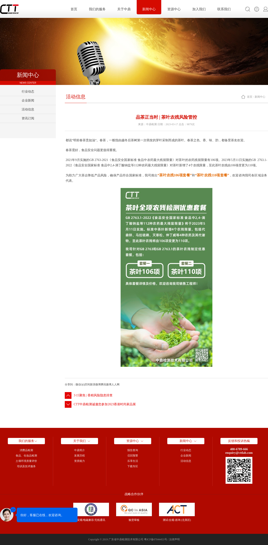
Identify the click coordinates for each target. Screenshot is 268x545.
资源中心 (174, 9)
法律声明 (174, 539)
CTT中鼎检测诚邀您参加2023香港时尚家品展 (105, 404)
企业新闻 (28, 100)
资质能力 (79, 461)
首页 (74, 9)
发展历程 (79, 455)
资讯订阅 (28, 118)
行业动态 (28, 91)
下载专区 (132, 466)
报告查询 (132, 450)
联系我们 (224, 9)
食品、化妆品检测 (26, 455)
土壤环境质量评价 (26, 461)
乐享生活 (132, 461)
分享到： (70, 384)
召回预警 (132, 455)
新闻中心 (149, 9)
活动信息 (28, 109)
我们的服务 (97, 9)
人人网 (115, 384)
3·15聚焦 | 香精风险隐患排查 (93, 395)
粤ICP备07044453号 (155, 539)
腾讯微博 (106, 384)
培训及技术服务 (26, 466)
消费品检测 (26, 450)
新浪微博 (95, 384)
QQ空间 (85, 384)
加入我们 (199, 9)
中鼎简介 (79, 450)
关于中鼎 (124, 9)
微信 (78, 384)
